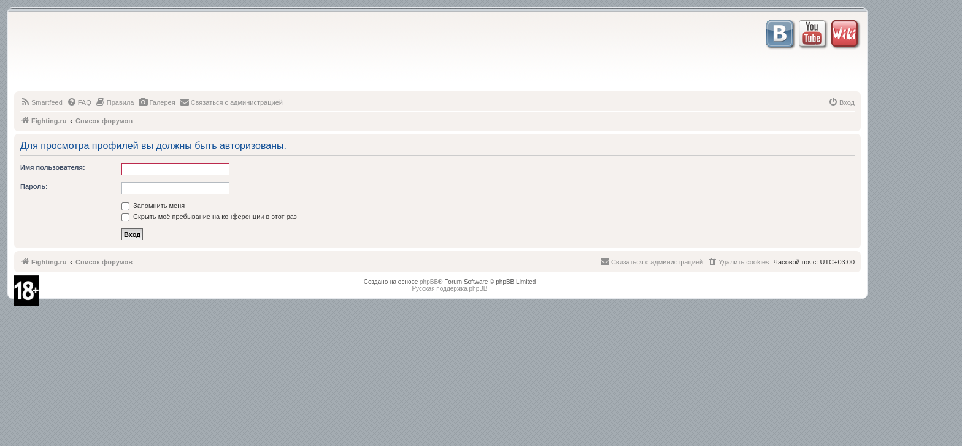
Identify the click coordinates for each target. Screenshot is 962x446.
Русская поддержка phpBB (449, 288)
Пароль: (34, 186)
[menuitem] (41, 102)
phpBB (429, 282)
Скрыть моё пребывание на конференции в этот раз (209, 216)
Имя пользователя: (52, 167)
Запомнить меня (153, 205)
